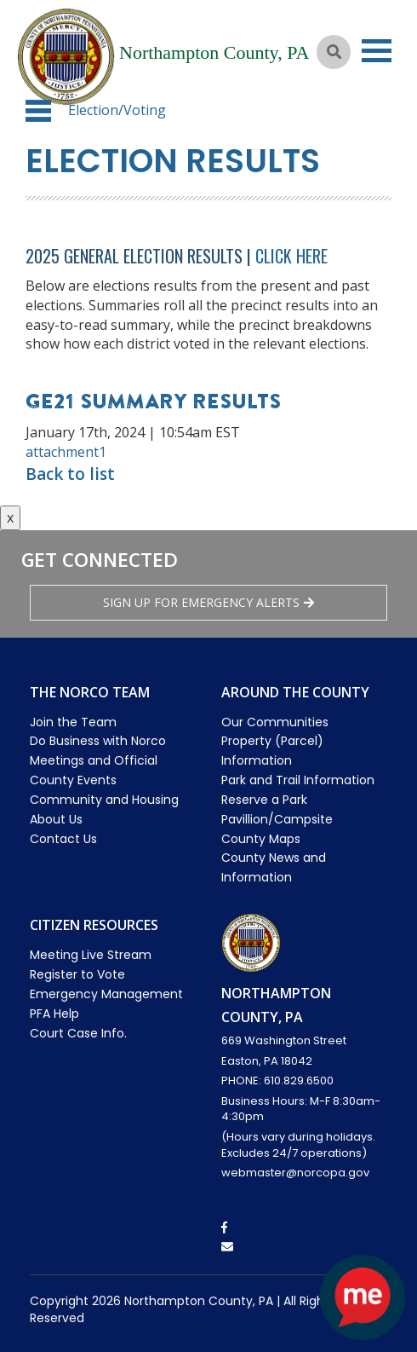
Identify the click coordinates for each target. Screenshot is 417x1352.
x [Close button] (10, 517)
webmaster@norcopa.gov (295, 1172)
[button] (38, 111)
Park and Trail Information (297, 780)
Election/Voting (117, 110)
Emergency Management (106, 993)
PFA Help (54, 1013)
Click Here (291, 256)
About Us (56, 819)
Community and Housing (104, 799)
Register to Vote (77, 974)
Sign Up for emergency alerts (208, 602)
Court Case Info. (78, 1033)
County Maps (260, 838)
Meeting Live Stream (90, 954)
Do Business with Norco (98, 740)
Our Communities (274, 722)
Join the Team (73, 722)
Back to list (70, 474)
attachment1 (66, 451)
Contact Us (63, 838)
